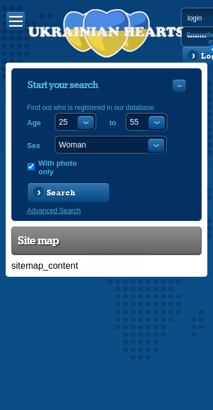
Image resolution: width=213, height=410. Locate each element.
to (113, 122)
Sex (33, 145)
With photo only (58, 167)
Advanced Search (54, 211)
